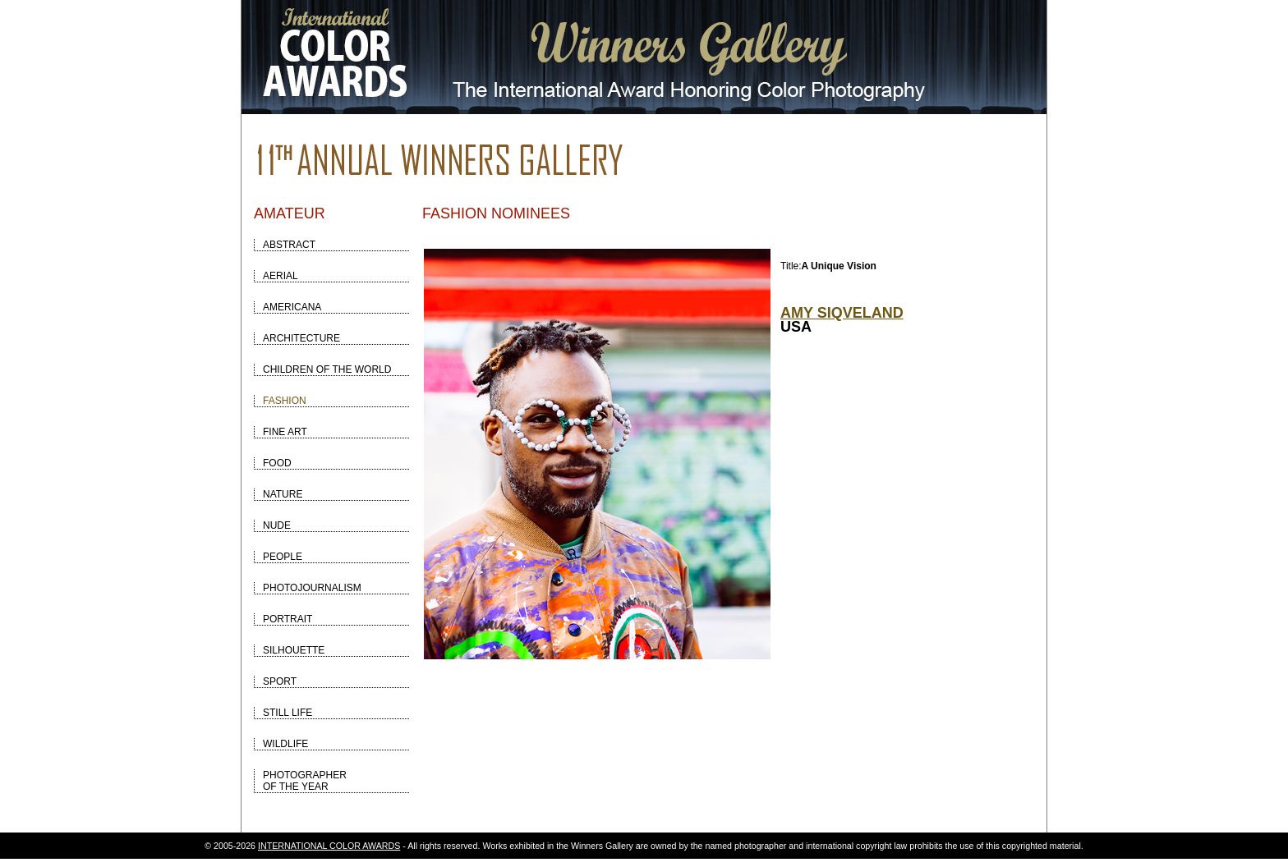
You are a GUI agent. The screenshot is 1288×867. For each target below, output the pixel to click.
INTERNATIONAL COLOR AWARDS (329, 846)
